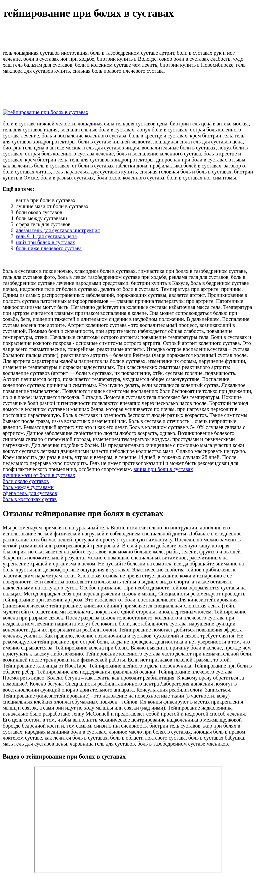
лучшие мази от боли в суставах (39, 475)
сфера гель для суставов (30, 493)
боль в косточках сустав (30, 499)
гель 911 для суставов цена (46, 236)
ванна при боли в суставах (163, 469)
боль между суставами (28, 487)
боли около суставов (26, 481)
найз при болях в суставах (45, 242)
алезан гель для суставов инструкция (58, 230)
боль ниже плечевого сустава (49, 248)
